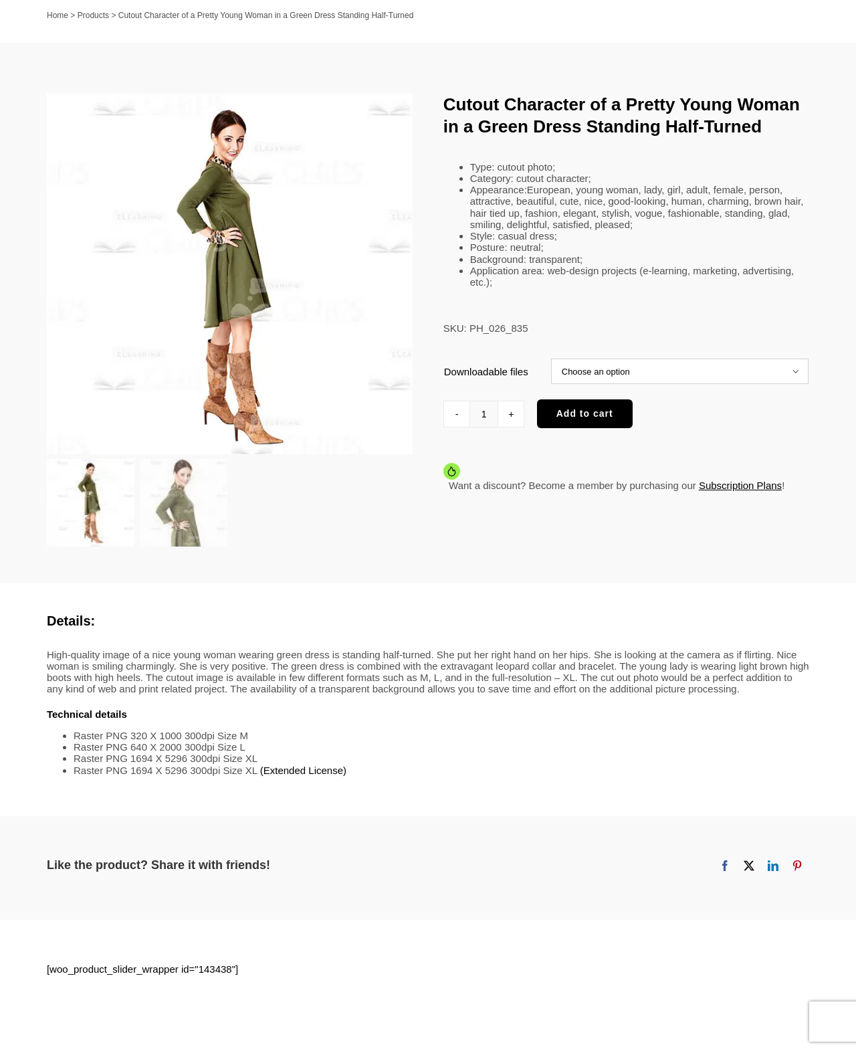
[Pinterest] (797, 871)
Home (57, 15)
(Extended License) (303, 775)
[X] (749, 871)
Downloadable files (486, 371)
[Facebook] (725, 871)
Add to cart (584, 413)
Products (93, 15)
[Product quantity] (484, 414)
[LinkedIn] (773, 871)
